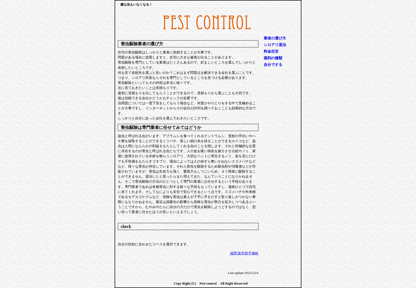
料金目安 (271, 51)
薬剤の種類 (273, 58)
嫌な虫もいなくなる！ (136, 4)
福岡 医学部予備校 (244, 253)
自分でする (273, 65)
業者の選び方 (275, 38)
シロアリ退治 (275, 45)
